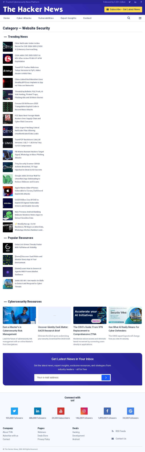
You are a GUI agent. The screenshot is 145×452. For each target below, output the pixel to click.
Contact (87, 18)
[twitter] (14, 415)
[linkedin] (37, 415)
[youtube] (61, 415)
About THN (8, 432)
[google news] (130, 414)
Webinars (42, 432)
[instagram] (84, 415)
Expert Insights (68, 18)
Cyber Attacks (24, 18)
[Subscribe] (106, 377)
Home (7, 18)
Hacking (76, 432)
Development (78, 436)
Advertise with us (10, 436)
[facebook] (107, 415)
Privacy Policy (44, 439)
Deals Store (43, 436)
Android (76, 439)
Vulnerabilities (46, 18)
